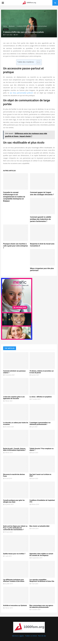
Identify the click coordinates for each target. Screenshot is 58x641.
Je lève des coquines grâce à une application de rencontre (14, 397)
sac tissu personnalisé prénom (21, 93)
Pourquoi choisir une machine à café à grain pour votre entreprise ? (15, 246)
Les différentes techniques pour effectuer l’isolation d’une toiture (13, 580)
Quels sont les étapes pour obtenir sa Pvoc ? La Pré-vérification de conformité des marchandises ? (15, 527)
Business (6, 29)
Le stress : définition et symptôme (41, 397)
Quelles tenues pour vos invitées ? (14, 554)
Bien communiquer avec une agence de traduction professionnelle (41, 606)
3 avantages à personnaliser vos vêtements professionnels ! (40, 423)
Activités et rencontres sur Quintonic (15, 605)
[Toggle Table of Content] (37, 62)
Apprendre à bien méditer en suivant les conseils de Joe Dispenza (41, 554)
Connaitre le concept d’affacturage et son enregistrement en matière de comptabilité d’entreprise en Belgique (14, 196)
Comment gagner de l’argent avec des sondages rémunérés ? (42, 193)
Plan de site (42, 636)
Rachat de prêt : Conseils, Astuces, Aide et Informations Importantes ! (14, 449)
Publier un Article (31, 636)
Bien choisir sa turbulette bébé (39, 526)
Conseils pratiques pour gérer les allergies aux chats (14, 501)
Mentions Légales (18, 636)
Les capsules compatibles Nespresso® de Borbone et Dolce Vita (42, 580)
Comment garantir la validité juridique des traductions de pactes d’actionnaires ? (40, 219)
